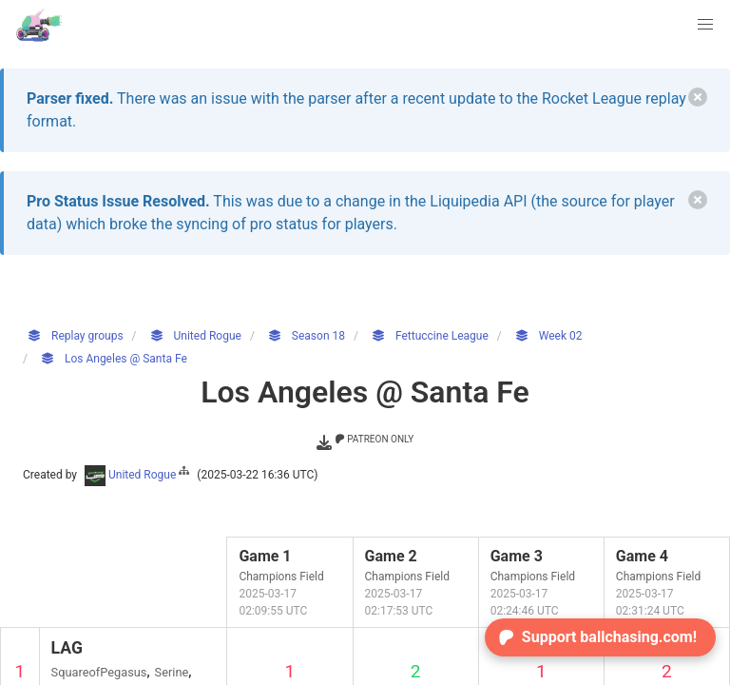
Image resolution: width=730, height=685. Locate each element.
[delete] (697, 97)
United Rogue (138, 474)
